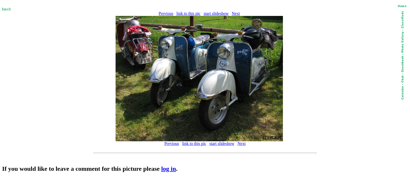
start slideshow (216, 13)
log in (168, 168)
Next (236, 13)
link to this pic (188, 13)
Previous (166, 13)
